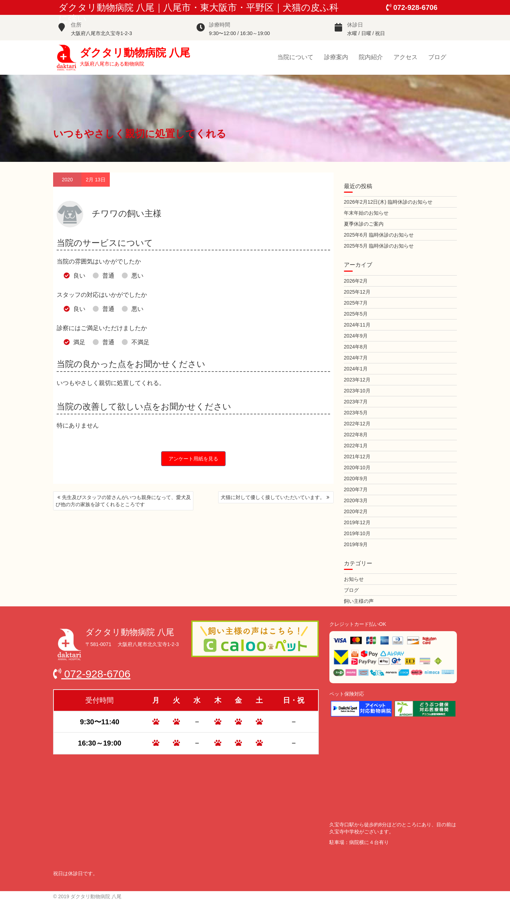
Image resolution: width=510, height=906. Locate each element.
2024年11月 (357, 325)
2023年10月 (357, 390)
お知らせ (354, 579)
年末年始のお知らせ (366, 213)
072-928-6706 (411, 7)
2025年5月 (356, 314)
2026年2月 (356, 281)
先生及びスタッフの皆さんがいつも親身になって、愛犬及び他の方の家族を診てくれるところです (123, 500)
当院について (295, 57)
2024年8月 (356, 347)
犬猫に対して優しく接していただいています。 (273, 497)
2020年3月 (356, 500)
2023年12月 (357, 380)
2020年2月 (356, 511)
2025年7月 (356, 303)
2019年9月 (356, 544)
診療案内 (336, 57)
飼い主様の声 (359, 601)
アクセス (405, 57)
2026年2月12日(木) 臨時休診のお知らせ (388, 202)
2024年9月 (356, 336)
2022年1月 (356, 445)
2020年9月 (356, 478)
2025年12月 (357, 292)
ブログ (437, 57)
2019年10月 (357, 533)
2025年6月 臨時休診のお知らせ (379, 235)
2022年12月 (357, 423)
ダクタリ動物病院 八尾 (135, 52)
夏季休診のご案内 (364, 224)
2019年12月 (357, 522)
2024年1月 (356, 369)
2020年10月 (357, 467)
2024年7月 (356, 358)
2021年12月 (357, 456)
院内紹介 (371, 57)
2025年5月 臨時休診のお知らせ (379, 246)
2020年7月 (356, 489)
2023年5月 (356, 412)
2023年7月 (356, 401)
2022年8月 (356, 434)
